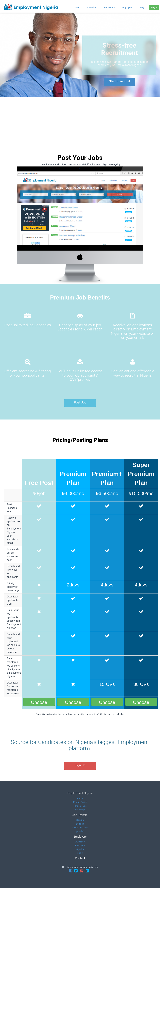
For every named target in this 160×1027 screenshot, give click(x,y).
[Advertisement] (80, 120)
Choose (39, 702)
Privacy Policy (80, 802)
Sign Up (80, 765)
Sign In (80, 853)
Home (76, 7)
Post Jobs (80, 845)
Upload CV (80, 831)
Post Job (80, 402)
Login (154, 7)
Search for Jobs (80, 827)
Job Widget (80, 809)
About (80, 798)
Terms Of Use (80, 806)
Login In (80, 824)
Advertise (91, 7)
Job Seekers (109, 7)
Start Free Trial (119, 81)
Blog (142, 7)
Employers (127, 7)
